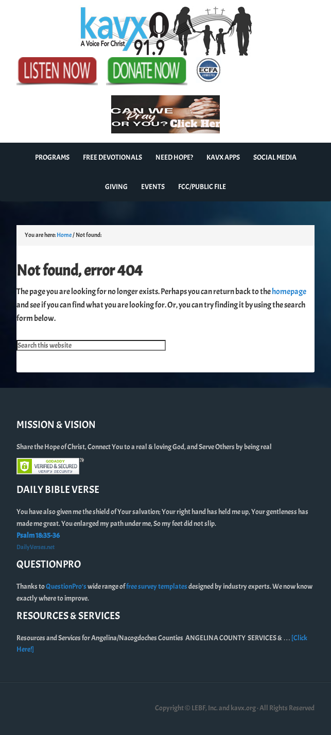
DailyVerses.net (35, 547)
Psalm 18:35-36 (38, 535)
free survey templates (157, 586)
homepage (289, 291)
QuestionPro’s (67, 586)
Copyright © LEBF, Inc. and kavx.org (206, 708)
